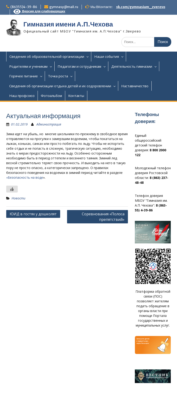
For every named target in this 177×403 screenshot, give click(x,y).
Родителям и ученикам (28, 66)
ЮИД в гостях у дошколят (33, 213)
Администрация (48, 124)
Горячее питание (23, 76)
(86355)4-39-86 (23, 7)
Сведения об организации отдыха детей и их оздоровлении (60, 86)
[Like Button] (12, 189)
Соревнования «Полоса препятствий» (103, 216)
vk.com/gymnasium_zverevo (140, 7)
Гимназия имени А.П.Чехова (68, 24)
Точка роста (58, 76)
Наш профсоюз (22, 95)
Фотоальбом (51, 95)
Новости (18, 198)
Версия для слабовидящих (39, 11)
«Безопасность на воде (24, 177)
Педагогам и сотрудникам (79, 66)
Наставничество (134, 86)
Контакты (76, 95)
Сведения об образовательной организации (46, 56)
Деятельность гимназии (131, 66)
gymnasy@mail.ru (63, 7)
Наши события (106, 56)
